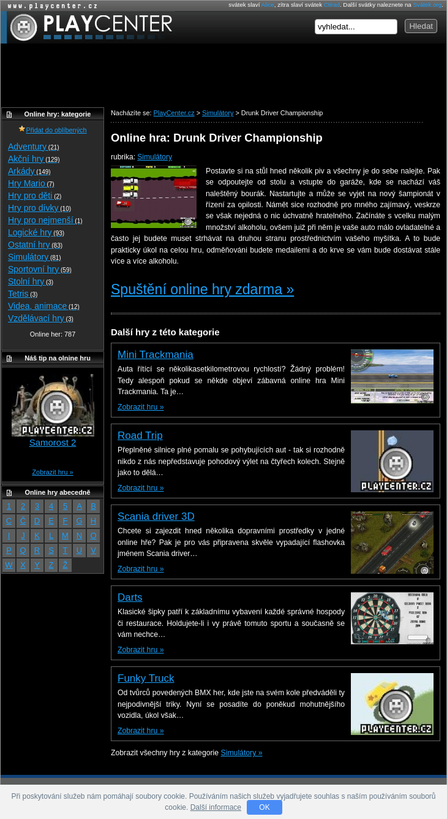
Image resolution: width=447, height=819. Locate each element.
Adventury (33, 146)
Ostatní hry (35, 245)
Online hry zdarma (50, 6)
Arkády (29, 171)
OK (264, 807)
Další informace (215, 807)
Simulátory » (242, 753)
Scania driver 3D (156, 516)
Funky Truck (146, 678)
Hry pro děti (34, 195)
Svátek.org (427, 4)
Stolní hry (30, 281)
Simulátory (154, 157)
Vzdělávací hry (40, 318)
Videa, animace (44, 306)
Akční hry (33, 159)
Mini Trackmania (155, 354)
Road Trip (140, 435)
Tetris (22, 294)
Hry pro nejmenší (45, 220)
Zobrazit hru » (140, 407)
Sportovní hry (40, 269)
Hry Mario (31, 183)
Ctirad (332, 4)
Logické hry (36, 232)
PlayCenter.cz (88, 27)
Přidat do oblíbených (52, 130)
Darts (130, 597)
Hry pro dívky (39, 208)
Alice (267, 4)
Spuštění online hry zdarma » (202, 289)
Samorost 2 (53, 442)
